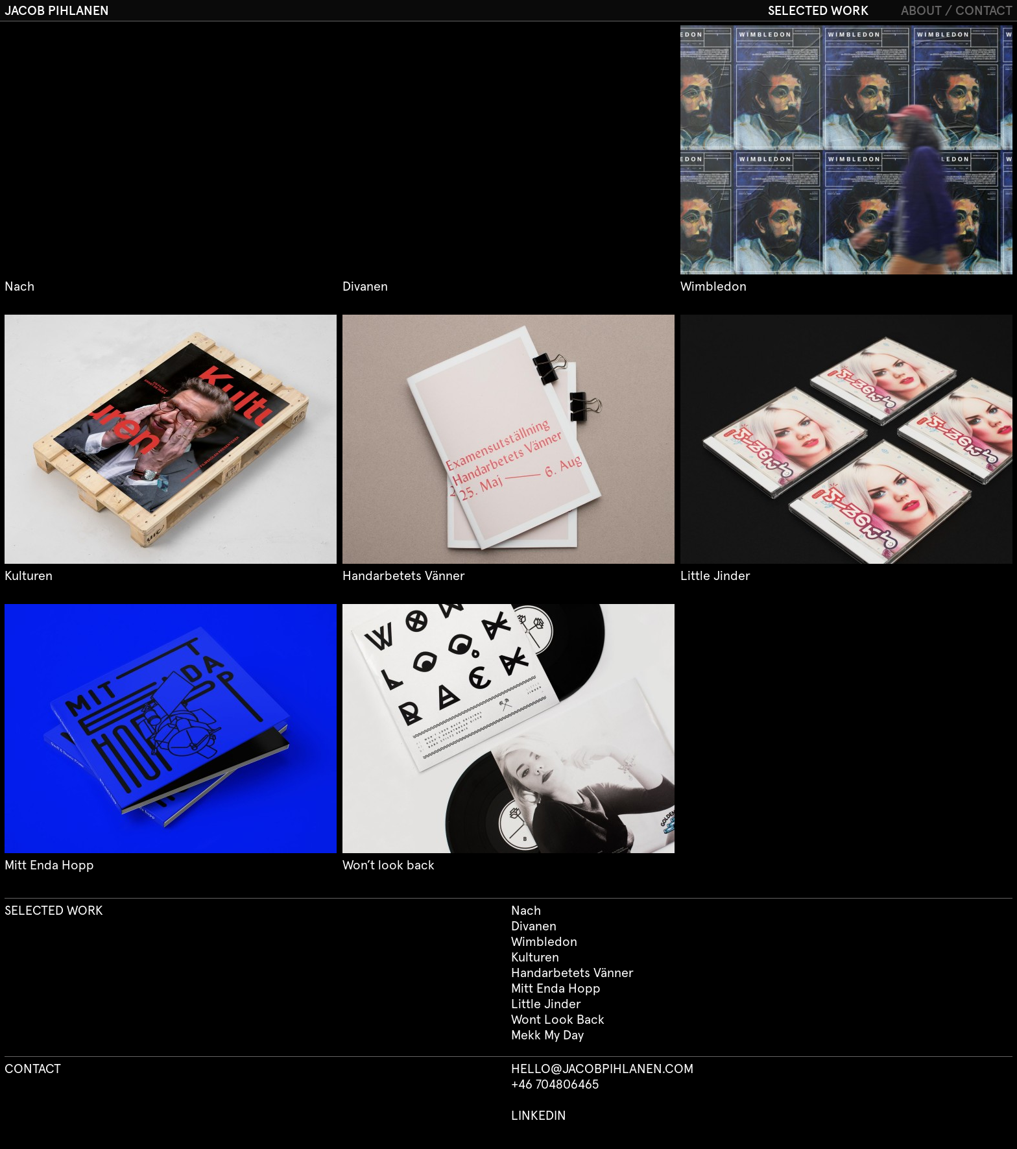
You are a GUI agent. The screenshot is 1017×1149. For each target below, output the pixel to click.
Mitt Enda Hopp (556, 988)
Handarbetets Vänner (572, 973)
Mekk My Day (547, 1035)
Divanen (533, 926)
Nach (526, 910)
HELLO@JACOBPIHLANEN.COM (602, 1069)
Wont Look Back (557, 1019)
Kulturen (535, 957)
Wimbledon (544, 942)
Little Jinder (546, 1004)
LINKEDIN (538, 1115)
